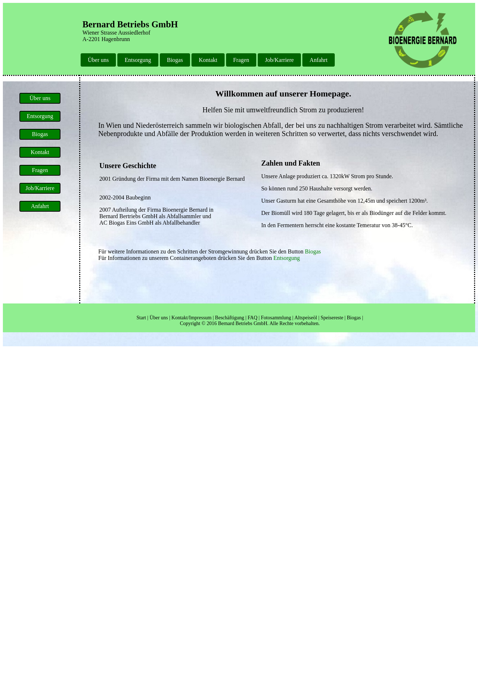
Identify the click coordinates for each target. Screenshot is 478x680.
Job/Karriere (279, 60)
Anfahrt (319, 60)
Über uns (98, 60)
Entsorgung (138, 60)
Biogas (175, 60)
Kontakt (208, 60)
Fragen (241, 60)
